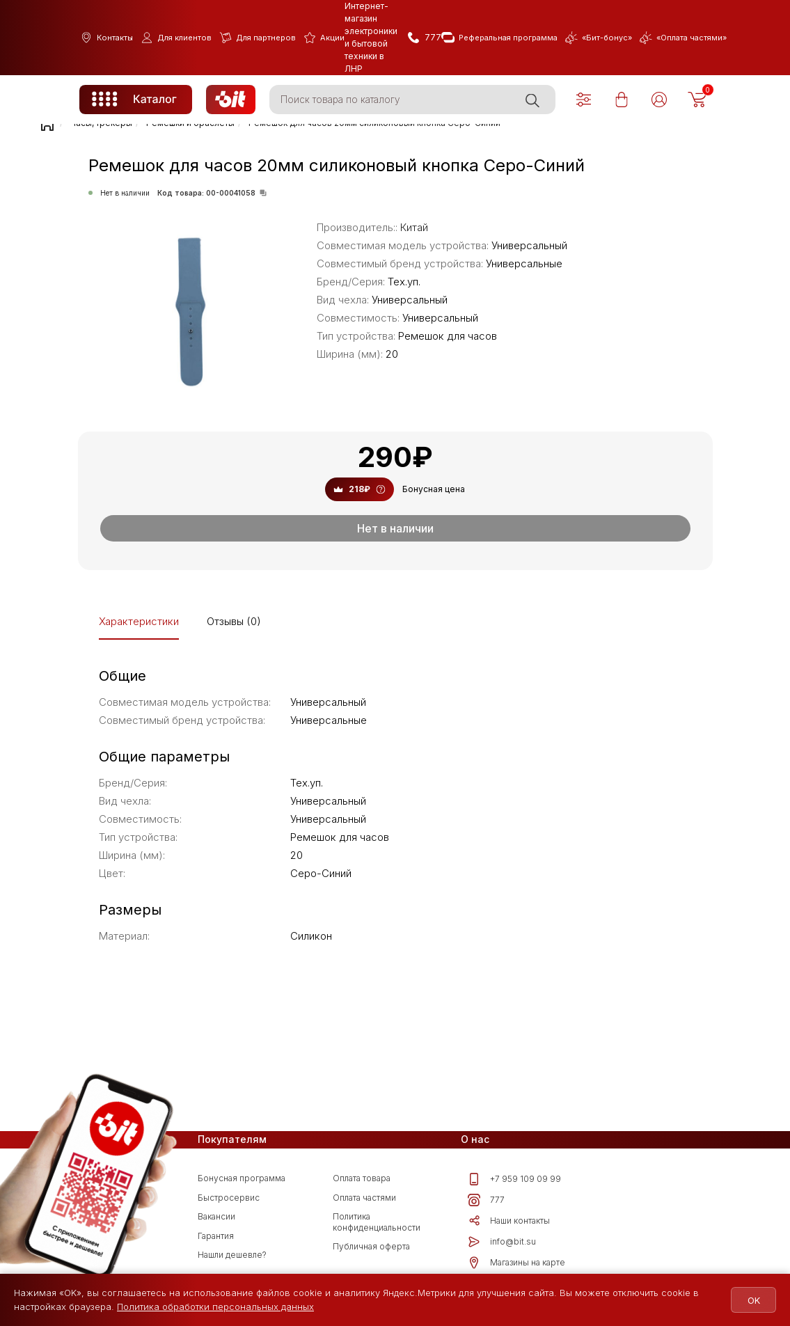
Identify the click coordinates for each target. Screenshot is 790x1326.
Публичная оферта (371, 1246)
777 (486, 1200)
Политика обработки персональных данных (215, 1306)
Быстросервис (229, 1197)
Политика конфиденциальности (376, 1222)
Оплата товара (361, 1178)
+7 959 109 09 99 (514, 1179)
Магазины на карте (516, 1262)
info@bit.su (502, 1242)
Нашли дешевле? (232, 1254)
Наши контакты (509, 1221)
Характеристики (139, 621)
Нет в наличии (395, 528)
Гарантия (216, 1236)
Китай (414, 227)
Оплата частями (364, 1197)
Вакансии (216, 1216)
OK (749, 1300)
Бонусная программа (241, 1178)
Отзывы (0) (234, 621)
